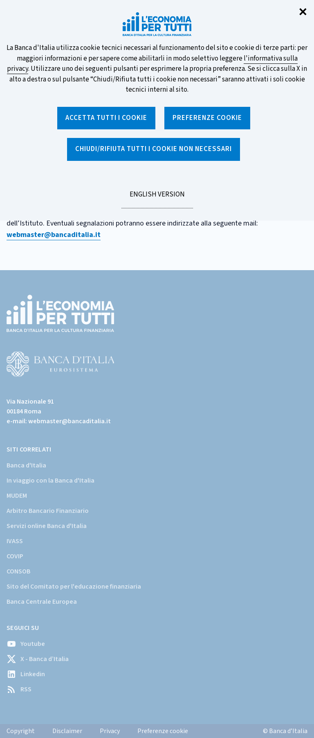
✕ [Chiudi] (303, 12)
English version (157, 199)
